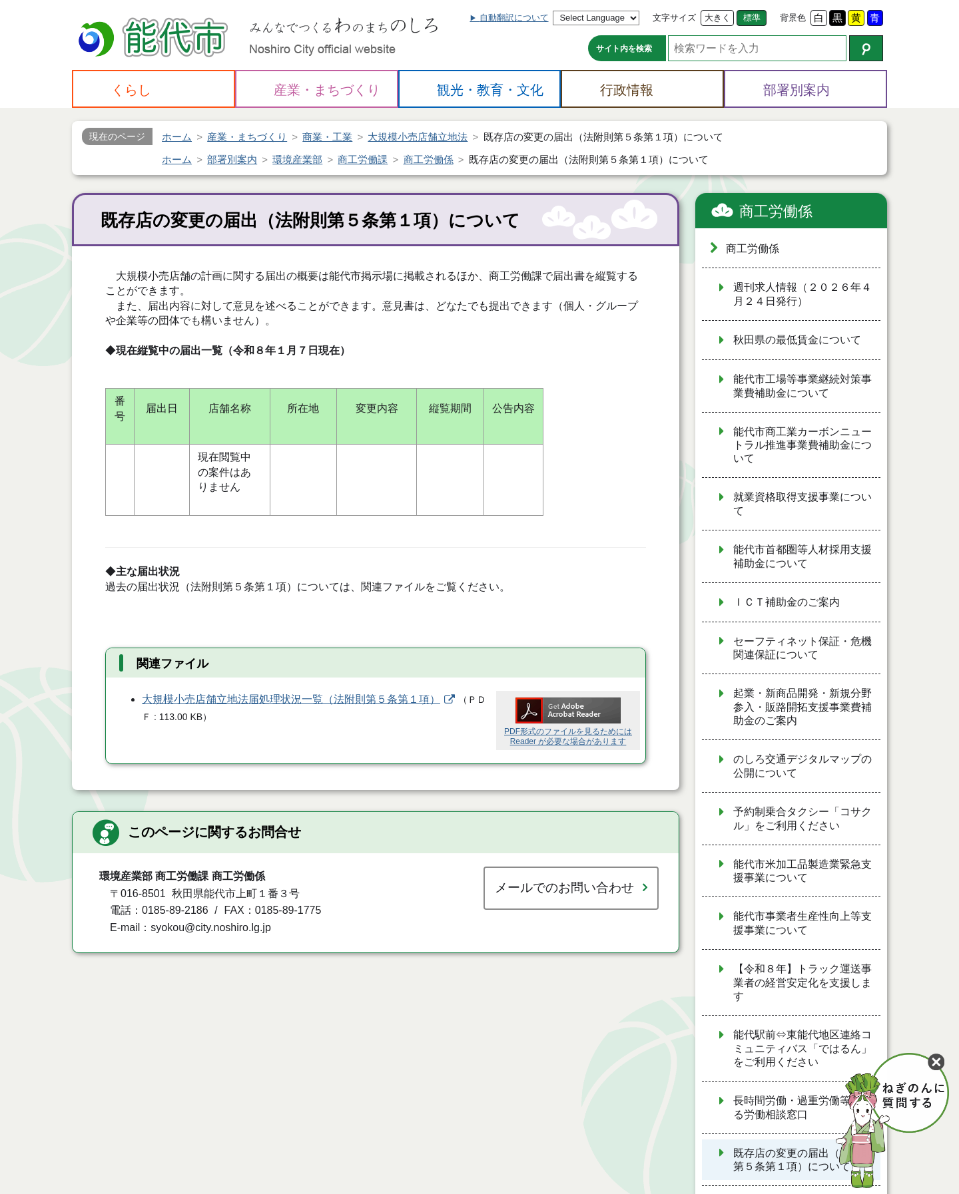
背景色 (793, 18)
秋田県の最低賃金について (797, 339)
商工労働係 (775, 211)
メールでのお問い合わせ (564, 888)
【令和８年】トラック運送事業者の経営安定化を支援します (802, 982)
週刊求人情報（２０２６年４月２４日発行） (802, 294)
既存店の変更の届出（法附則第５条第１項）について (802, 1160)
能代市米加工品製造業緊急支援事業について (802, 871)
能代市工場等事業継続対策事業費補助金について (802, 386)
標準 (752, 18)
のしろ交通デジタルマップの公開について (802, 766)
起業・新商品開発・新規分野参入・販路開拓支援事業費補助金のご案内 (802, 707)
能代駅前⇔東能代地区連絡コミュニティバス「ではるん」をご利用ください (802, 1048)
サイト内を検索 (624, 48)
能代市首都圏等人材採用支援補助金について (802, 556)
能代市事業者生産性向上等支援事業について (802, 923)
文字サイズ (674, 18)
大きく (718, 18)
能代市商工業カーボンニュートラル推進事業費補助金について (802, 445)
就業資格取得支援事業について (802, 503)
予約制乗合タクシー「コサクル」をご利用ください (802, 818)
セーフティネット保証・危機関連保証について (802, 648)
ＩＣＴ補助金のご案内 (786, 602)
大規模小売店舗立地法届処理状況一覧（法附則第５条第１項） (291, 699)
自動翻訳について (514, 18)
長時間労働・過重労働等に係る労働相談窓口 (802, 1107)
